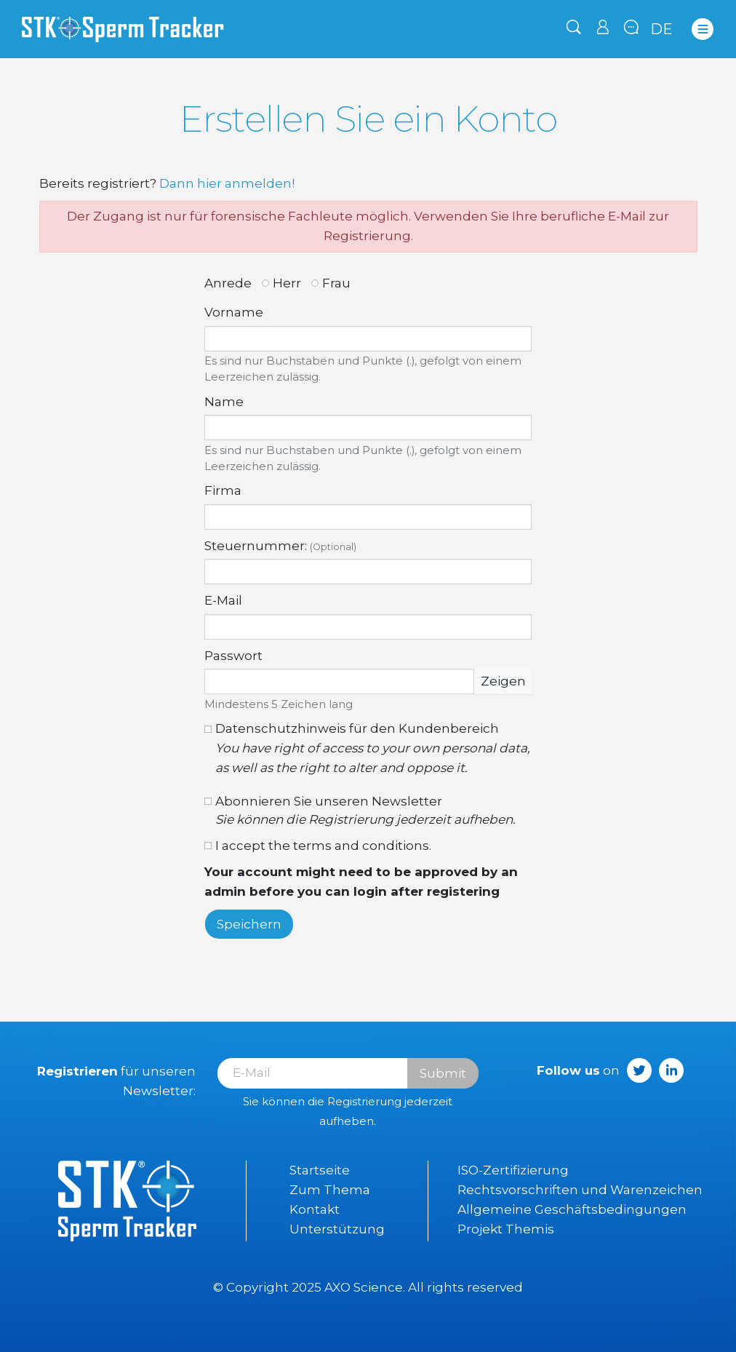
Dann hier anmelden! (227, 183)
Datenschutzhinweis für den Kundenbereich (373, 749)
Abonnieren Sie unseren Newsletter (365, 810)
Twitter (639, 1070)
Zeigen (503, 681)
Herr (287, 283)
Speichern (249, 924)
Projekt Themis (505, 1229)
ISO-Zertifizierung (513, 1170)
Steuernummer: (280, 545)
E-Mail (223, 600)
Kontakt (314, 1209)
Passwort (233, 655)
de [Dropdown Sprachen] (661, 29)
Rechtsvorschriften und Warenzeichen (580, 1189)
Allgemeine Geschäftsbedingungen (572, 1209)
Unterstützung (337, 1229)
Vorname (233, 312)
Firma (222, 490)
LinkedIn (671, 1070)
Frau (336, 283)
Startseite (319, 1170)
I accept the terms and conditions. (323, 845)
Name (224, 401)
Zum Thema (329, 1189)
